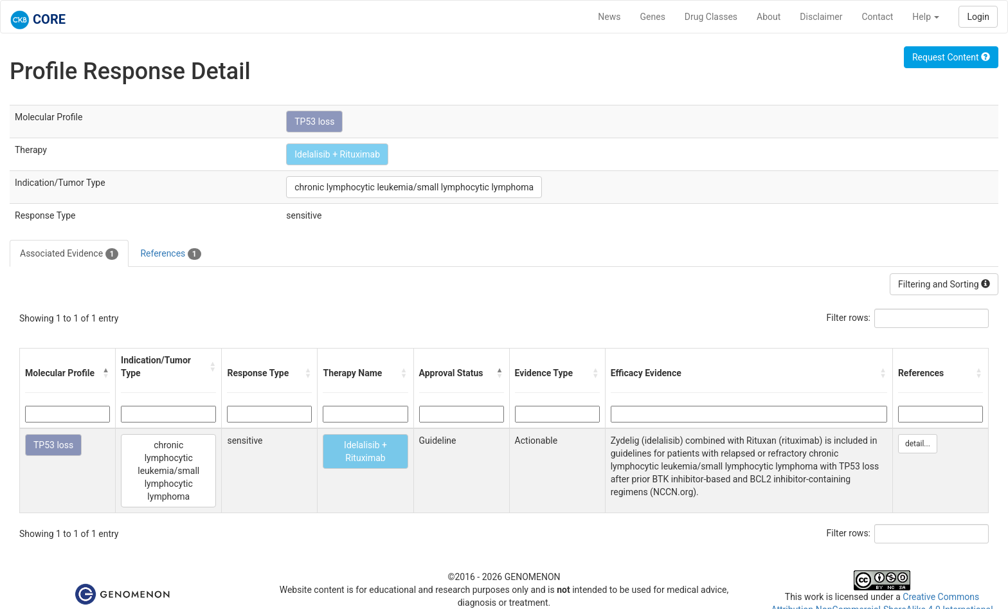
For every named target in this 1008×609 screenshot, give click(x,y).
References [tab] (170, 254)
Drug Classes (711, 17)
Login (978, 17)
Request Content (951, 57)
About (768, 17)
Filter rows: (849, 318)
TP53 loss (314, 121)
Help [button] (925, 17)
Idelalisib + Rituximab (337, 154)
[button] (106, 373)
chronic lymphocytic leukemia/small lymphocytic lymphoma (414, 187)
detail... (917, 443)
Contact (877, 17)
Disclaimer (821, 17)
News (609, 17)
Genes (652, 17)
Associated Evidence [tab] (69, 254)
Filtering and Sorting (944, 284)
